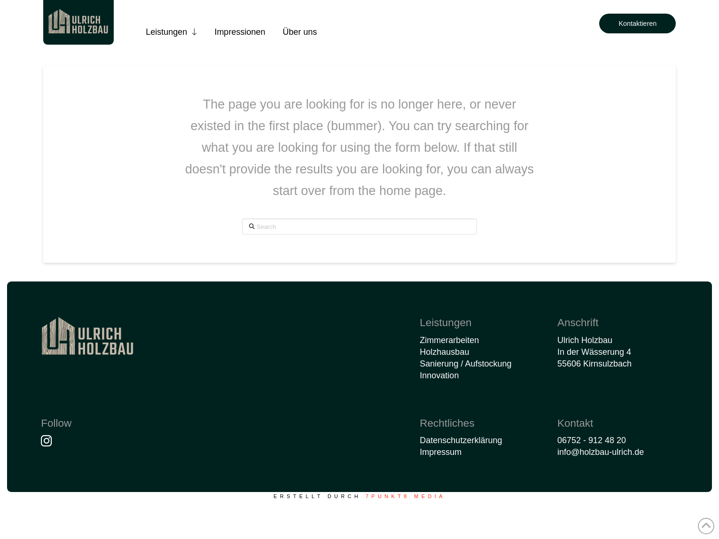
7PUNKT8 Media (405, 496)
